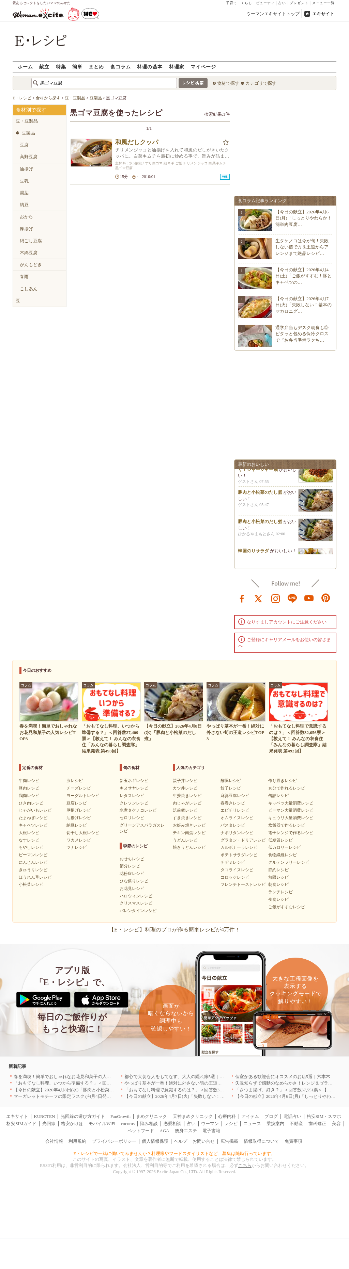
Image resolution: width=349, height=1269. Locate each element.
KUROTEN (44, 1116)
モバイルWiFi (102, 1123)
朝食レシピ (278, 884)
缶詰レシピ (278, 795)
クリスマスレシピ (136, 903)
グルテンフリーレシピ (288, 862)
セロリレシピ (132, 817)
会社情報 (54, 1141)
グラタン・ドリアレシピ (243, 840)
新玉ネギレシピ (134, 780)
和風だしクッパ (136, 142)
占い (282, 3)
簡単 (77, 66)
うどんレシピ (185, 840)
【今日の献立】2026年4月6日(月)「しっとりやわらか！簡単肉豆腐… (303, 218)
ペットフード (140, 1130)
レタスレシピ (132, 795)
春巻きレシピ (233, 803)
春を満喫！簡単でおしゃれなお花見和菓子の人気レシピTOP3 (74, 1076)
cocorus (128, 1123)
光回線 (49, 1123)
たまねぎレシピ (33, 817)
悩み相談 (149, 1123)
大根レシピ (29, 832)
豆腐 (24, 144)
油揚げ (26, 169)
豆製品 (28, 132)
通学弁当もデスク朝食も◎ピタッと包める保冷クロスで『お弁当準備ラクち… (302, 333)
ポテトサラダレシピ (239, 854)
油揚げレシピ (78, 817)
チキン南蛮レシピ (189, 832)
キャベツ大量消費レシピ (290, 803)
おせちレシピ (132, 859)
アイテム (250, 1116)
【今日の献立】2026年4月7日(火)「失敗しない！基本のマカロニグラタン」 (199, 1096)
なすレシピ (29, 840)
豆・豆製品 (27, 121)
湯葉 (24, 192)
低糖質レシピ (280, 840)
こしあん (28, 288)
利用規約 (77, 1141)
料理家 (176, 66)
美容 (336, 1123)
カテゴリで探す (260, 83)
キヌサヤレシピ (134, 788)
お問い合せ (204, 1141)
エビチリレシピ (235, 810)
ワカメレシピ (78, 840)
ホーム (25, 66)
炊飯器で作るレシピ (286, 825)
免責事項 (293, 1141)
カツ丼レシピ (185, 788)
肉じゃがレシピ (187, 803)
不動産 (296, 1123)
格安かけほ (72, 1123)
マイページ (203, 66)
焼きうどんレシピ (189, 847)
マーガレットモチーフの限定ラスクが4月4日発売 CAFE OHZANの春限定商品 (92, 1096)
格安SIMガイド (21, 1123)
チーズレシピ (78, 788)
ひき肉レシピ (31, 803)
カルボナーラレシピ (239, 847)
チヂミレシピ (233, 862)
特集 (61, 66)
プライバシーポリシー (114, 1141)
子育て (231, 3)
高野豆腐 (28, 156)
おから (26, 216)
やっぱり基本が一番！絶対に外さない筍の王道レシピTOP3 (182, 1083)
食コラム (120, 66)
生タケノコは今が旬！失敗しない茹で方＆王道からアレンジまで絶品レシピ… (302, 247)
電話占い (292, 1116)
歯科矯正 (317, 1123)
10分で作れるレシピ (286, 788)
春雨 (24, 276)
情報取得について (261, 1141)
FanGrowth (120, 1116)
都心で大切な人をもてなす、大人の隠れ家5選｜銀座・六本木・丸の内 (194, 1076)
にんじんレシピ (33, 862)
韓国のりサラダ (253, 553)
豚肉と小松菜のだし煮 (260, 494)
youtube (309, 598)
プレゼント (299, 3)
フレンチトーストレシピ (243, 884)
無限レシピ (278, 877)
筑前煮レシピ (185, 810)
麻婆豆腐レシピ (235, 795)
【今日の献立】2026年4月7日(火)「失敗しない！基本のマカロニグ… (303, 304)
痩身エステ (186, 1130)
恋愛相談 (172, 1123)
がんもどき (31, 264)
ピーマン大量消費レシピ (290, 810)
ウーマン (210, 1123)
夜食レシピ (278, 899)
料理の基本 (150, 66)
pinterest (326, 598)
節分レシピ (130, 866)
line (292, 598)
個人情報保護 (155, 1141)
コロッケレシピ (235, 877)
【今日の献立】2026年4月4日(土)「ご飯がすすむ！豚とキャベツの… (303, 275)
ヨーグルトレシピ (82, 795)
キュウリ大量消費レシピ (290, 817)
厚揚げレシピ (78, 810)
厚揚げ (26, 228)
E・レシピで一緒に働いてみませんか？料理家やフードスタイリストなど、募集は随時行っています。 (175, 1153)
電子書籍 (211, 1130)
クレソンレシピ (134, 803)
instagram (276, 598)
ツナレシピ (76, 847)
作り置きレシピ (282, 780)
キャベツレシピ (33, 825)
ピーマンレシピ (33, 854)
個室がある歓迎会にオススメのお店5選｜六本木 (283, 1076)
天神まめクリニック (193, 1116)
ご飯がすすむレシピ (286, 907)
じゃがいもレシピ (35, 810)
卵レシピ (74, 780)
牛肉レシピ (29, 780)
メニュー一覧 (323, 3)
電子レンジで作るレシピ (290, 832)
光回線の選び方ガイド (83, 1116)
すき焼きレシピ (187, 817)
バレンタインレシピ (138, 910)
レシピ (231, 1123)
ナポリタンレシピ (237, 832)
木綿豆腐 (28, 252)
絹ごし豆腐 (31, 240)
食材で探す (228, 83)
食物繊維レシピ (282, 854)
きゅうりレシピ (33, 869)
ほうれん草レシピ (35, 877)
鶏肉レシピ (29, 795)
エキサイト (323, 13)
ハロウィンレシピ (136, 896)
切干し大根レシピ (82, 832)
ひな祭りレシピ (134, 881)
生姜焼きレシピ (187, 795)
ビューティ (265, 3)
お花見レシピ (132, 888)
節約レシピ (278, 869)
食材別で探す (31, 110)
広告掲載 (229, 1141)
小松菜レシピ (31, 884)
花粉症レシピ (132, 873)
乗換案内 (275, 1123)
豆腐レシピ (76, 803)
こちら (245, 1165)
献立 (44, 66)
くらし (246, 3)
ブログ (271, 1116)
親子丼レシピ (185, 780)
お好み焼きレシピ (189, 825)
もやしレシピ (31, 847)
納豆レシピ (76, 825)
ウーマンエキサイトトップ (273, 13)
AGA (164, 1130)
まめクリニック (151, 1116)
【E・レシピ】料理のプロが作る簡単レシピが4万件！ (174, 929)
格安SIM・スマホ (324, 1116)
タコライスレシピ (237, 869)
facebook (242, 598)
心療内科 (227, 1116)
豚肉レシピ (29, 788)
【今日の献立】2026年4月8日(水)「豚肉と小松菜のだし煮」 (73, 1089)
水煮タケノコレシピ (138, 810)
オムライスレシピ (237, 817)
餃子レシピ (231, 788)
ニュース (252, 1123)
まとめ (96, 66)
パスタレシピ (233, 825)
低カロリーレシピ (284, 847)
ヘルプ (180, 1141)
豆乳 (24, 180)
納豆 (24, 204)
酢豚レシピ (231, 780)
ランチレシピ (280, 892)
